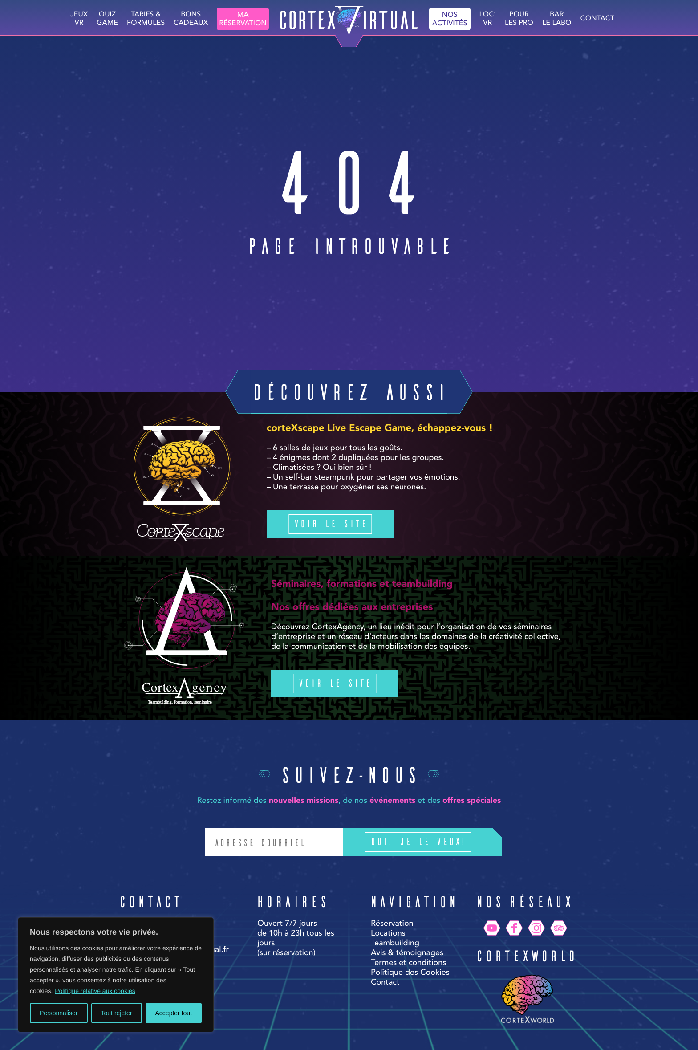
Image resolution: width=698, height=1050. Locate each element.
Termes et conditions (408, 963)
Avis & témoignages (407, 953)
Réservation (392, 924)
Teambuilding (395, 944)
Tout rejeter (116, 1013)
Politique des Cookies (410, 973)
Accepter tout (173, 1013)
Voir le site (330, 523)
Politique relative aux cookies (95, 990)
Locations (388, 934)
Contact (597, 18)
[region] (116, 974)
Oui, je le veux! (431, 842)
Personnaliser (59, 1013)
